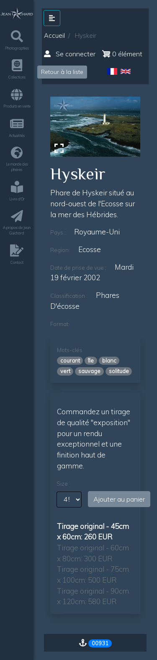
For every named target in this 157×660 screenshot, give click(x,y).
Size (62, 483)
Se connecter (69, 54)
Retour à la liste (62, 72)
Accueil (54, 35)
